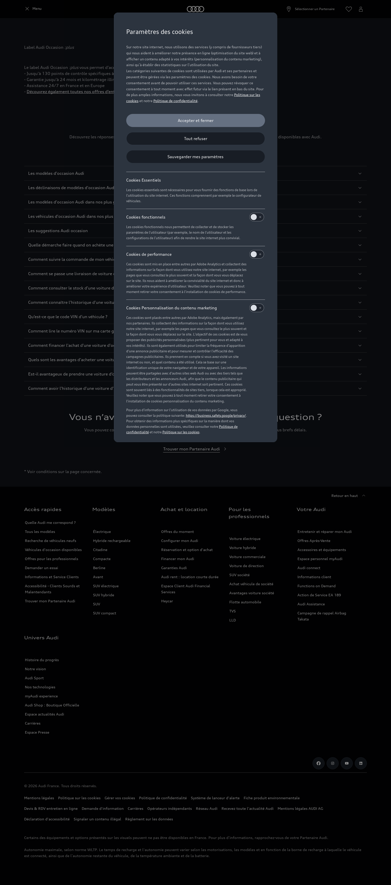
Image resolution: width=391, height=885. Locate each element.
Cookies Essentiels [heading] (143, 180)
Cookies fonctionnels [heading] (195, 217)
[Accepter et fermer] (195, 120)
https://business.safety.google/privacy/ (216, 415)
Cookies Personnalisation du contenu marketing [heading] (195, 307)
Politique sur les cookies (180, 432)
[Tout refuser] (195, 138)
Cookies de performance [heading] (195, 254)
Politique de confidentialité (175, 101)
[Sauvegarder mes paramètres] (195, 156)
